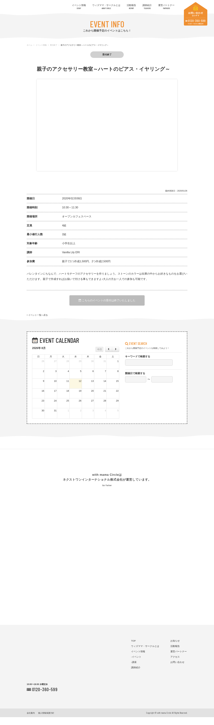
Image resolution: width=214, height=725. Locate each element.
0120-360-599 (45, 697)
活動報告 (131, 6)
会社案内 (31, 721)
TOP (133, 649)
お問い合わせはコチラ (195, 14)
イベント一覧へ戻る (37, 320)
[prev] (108, 357)
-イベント (136, 664)
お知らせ (175, 649)
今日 (99, 357)
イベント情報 (79, 6)
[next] (115, 357)
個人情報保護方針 (46, 721)
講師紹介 (147, 6)
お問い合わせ (177, 670)
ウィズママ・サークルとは (106, 6)
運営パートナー (166, 6)
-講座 (134, 670)
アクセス (175, 664)
